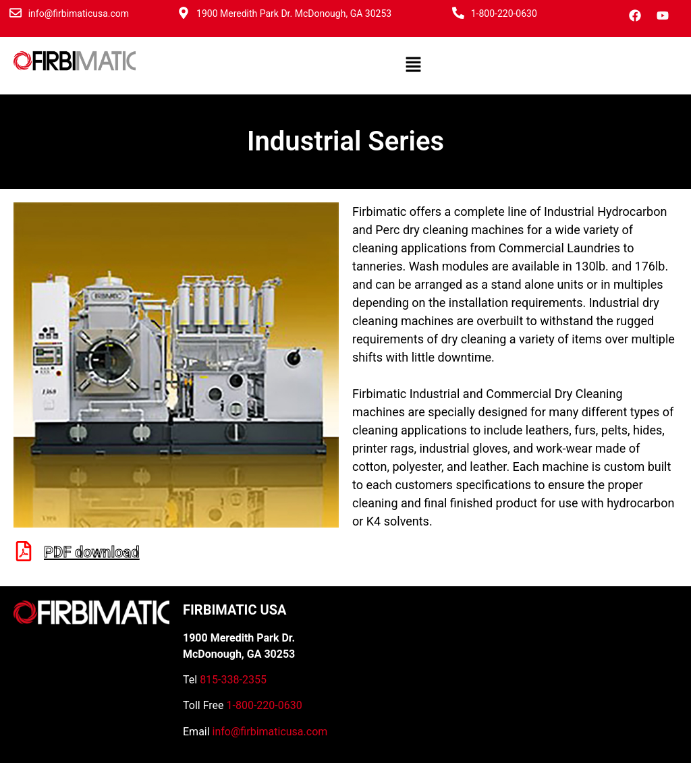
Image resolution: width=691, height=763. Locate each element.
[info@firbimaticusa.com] (15, 13)
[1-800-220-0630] (458, 13)
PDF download (92, 552)
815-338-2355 (233, 679)
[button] (412, 65)
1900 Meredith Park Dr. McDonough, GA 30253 (293, 13)
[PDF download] (23, 551)
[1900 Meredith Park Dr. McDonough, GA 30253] (183, 13)
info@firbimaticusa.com (78, 13)
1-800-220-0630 (504, 13)
